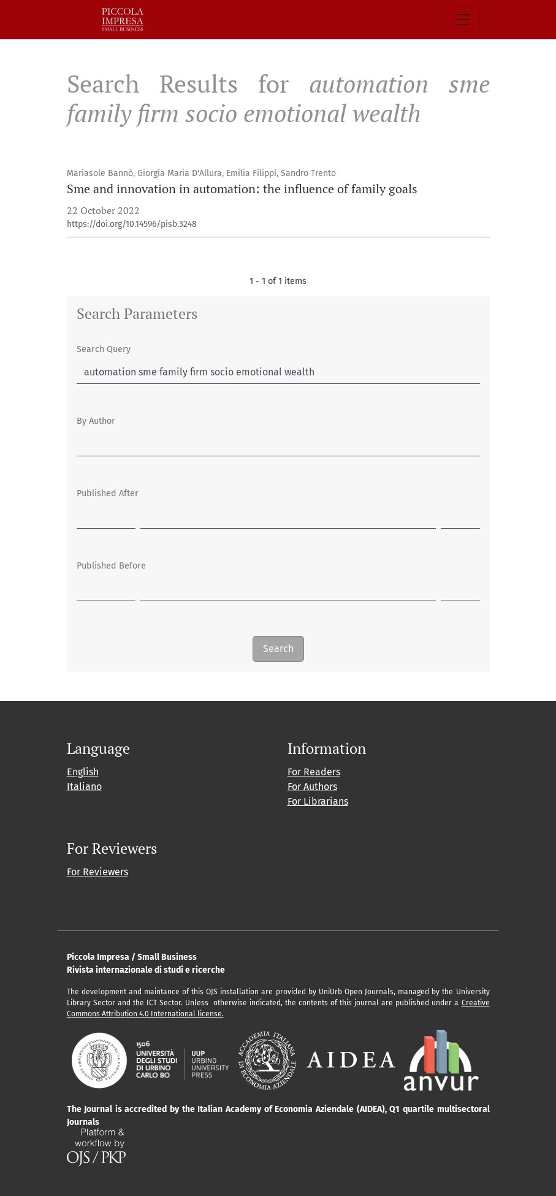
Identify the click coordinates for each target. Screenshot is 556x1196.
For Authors (312, 786)
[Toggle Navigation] (463, 19)
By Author (96, 421)
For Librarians (318, 801)
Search (278, 648)
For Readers (314, 772)
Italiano (84, 786)
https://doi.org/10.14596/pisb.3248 (132, 224)
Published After (108, 493)
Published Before (111, 566)
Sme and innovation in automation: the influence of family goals (242, 188)
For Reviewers (97, 872)
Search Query (104, 349)
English (83, 772)
